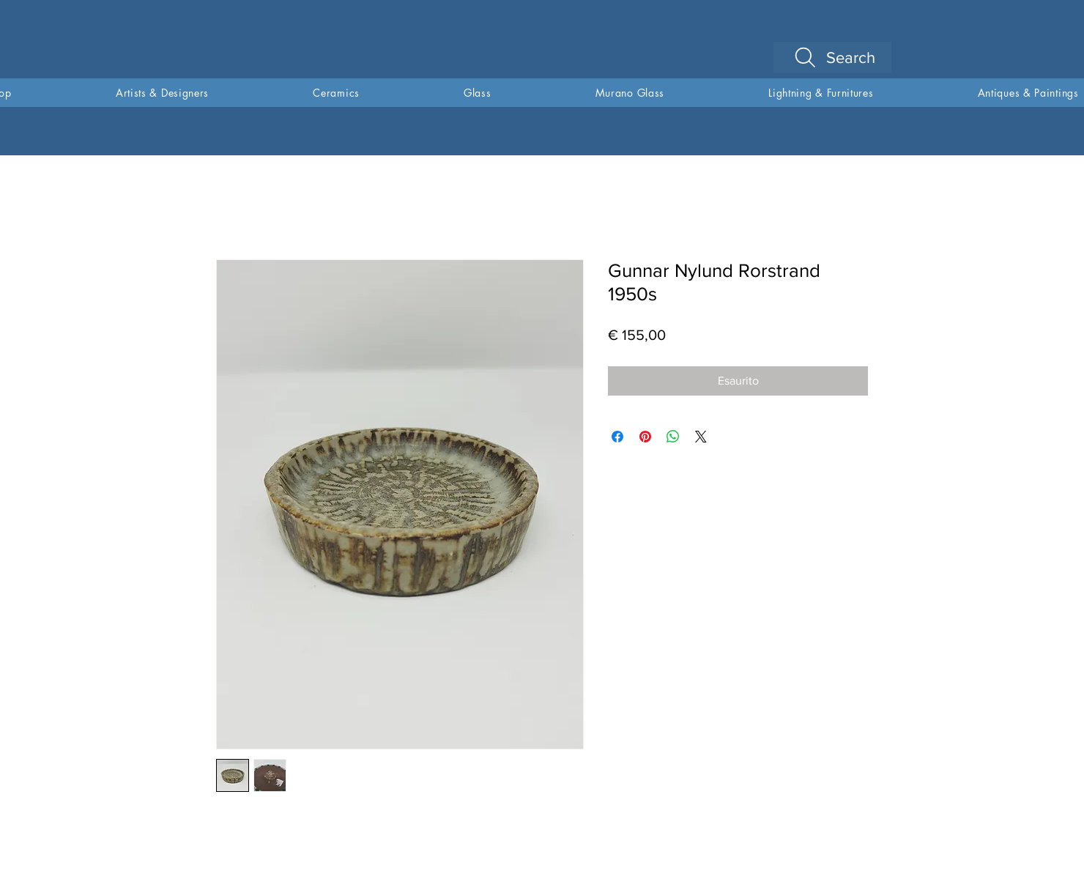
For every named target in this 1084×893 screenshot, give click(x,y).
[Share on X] (701, 436)
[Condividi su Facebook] (617, 436)
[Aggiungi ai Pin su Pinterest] (645, 436)
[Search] (832, 57)
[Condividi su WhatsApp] (673, 436)
